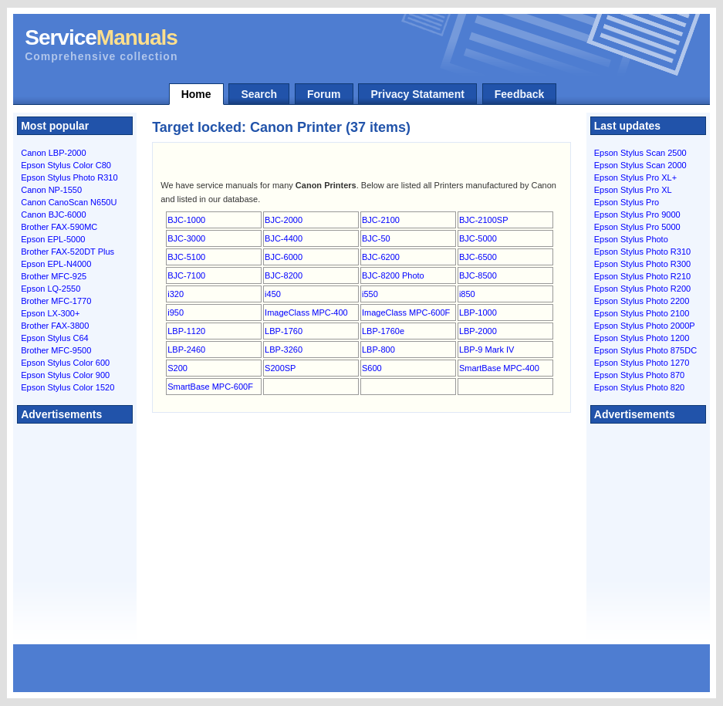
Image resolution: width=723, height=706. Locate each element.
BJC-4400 (283, 238)
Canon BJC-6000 (53, 214)
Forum (324, 94)
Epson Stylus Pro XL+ (635, 177)
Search (259, 94)
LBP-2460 (186, 349)
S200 (177, 368)
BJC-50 (376, 238)
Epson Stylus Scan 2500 (640, 152)
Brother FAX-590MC (59, 226)
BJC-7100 (186, 275)
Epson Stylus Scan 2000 (640, 165)
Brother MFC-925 (53, 276)
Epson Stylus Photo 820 (639, 387)
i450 (273, 294)
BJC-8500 (478, 275)
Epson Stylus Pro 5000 (637, 226)
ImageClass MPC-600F (406, 312)
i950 (175, 312)
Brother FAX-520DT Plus (67, 251)
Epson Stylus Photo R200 (642, 288)
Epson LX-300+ (50, 313)
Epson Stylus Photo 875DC (645, 350)
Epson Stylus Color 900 (65, 375)
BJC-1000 (186, 220)
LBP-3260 (283, 349)
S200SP (280, 368)
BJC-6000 (283, 257)
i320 (175, 294)
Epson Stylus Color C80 (66, 165)
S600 (372, 368)
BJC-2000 (283, 220)
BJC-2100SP (483, 220)
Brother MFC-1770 (56, 301)
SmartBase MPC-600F (210, 386)
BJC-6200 (381, 257)
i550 (370, 294)
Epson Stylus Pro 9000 (637, 214)
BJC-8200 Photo (393, 275)
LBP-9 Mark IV (487, 349)
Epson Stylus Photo (631, 239)
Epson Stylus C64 (54, 338)
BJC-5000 (478, 238)
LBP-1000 (478, 312)
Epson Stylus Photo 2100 (642, 313)
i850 (467, 294)
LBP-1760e (383, 331)
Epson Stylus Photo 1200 (642, 338)
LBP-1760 (283, 331)
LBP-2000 (478, 331)
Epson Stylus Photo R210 (642, 276)
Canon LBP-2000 (53, 152)
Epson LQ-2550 (50, 288)
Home (196, 94)
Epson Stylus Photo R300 (642, 264)
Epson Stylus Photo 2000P (644, 325)
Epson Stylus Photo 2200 (642, 301)
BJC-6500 (478, 257)
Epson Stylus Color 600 (65, 362)
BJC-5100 (186, 257)
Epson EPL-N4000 (56, 264)
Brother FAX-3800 (55, 325)
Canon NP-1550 (51, 189)
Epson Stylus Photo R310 (69, 177)
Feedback (520, 94)
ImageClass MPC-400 (306, 312)
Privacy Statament (417, 94)
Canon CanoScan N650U (69, 202)
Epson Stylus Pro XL (633, 189)
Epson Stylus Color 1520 (67, 387)
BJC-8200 (283, 275)
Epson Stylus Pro (626, 202)
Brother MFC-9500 (56, 350)
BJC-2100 (381, 220)
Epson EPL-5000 (53, 239)
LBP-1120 (186, 331)
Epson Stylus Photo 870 (639, 375)
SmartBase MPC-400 (499, 368)
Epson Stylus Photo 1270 (642, 362)
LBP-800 (378, 349)
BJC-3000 (186, 238)
